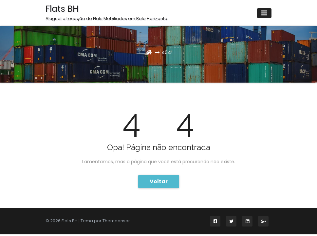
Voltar (159, 181)
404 (166, 52)
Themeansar (116, 221)
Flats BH (106, 12)
